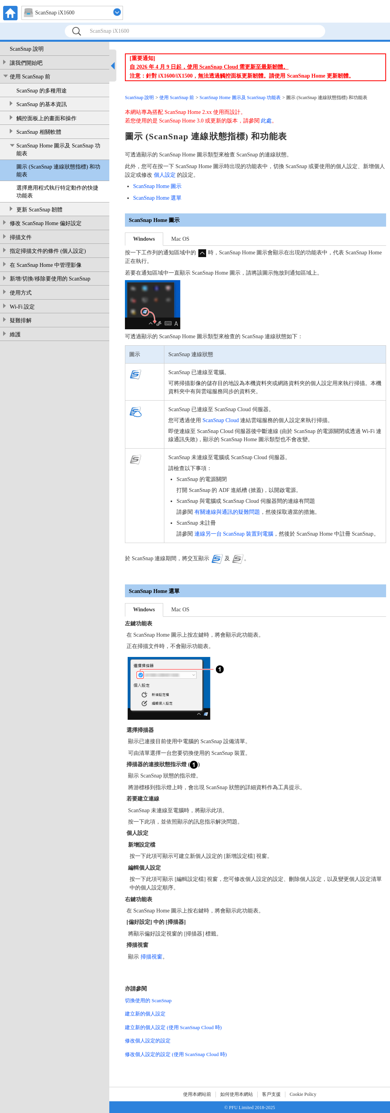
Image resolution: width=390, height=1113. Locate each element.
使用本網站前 (197, 1094)
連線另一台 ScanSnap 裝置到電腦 (233, 534)
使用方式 (21, 293)
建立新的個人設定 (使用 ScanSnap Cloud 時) (173, 1027)
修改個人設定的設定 (148, 1041)
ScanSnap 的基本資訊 (41, 104)
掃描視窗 (151, 957)
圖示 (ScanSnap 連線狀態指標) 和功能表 (58, 171)
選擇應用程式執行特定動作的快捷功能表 (57, 192)
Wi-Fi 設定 (22, 307)
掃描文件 (21, 237)
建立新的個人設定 (145, 1014)
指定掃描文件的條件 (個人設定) (48, 251)
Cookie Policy (303, 1094)
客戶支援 (271, 1094)
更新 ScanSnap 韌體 (39, 210)
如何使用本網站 (236, 1094)
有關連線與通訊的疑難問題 (227, 512)
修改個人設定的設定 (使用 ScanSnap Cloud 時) (176, 1054)
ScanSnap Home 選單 (157, 198)
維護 (15, 334)
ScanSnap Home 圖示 (157, 186)
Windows (144, 239)
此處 (266, 121)
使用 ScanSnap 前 (30, 77)
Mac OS (180, 239)
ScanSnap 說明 (27, 49)
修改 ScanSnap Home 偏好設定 (46, 223)
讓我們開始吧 (26, 63)
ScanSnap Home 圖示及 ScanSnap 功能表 (58, 149)
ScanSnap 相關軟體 (38, 132)
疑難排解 (21, 320)
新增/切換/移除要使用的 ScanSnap (50, 279)
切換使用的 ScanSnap (148, 1000)
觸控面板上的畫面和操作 (46, 118)
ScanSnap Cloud (221, 420)
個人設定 (165, 175)
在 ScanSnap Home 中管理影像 (46, 265)
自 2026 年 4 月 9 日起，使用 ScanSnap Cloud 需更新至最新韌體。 (209, 67)
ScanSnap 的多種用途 (41, 91)
